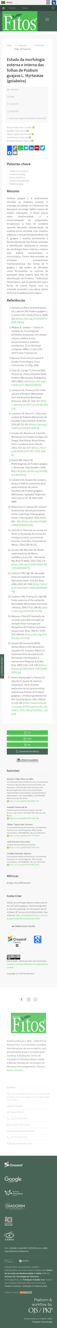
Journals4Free (11, 1251)
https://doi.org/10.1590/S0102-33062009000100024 (29, 668)
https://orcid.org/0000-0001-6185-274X (23, 801)
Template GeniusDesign (42, 1321)
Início (9, 45)
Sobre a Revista (15, 1070)
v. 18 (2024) (39, 45)
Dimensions (23, 1251)
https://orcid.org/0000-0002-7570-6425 (23, 835)
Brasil (9, 2)
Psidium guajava (15, 183)
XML (27, 745)
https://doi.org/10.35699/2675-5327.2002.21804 (28, 451)
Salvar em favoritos (27, 751)
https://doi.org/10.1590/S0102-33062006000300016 (29, 588)
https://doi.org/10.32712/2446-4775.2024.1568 (26, 118)
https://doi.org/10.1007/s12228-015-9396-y (29, 404)
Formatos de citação (23, 926)
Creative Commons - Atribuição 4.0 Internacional (26, 1286)
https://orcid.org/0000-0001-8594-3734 (23, 847)
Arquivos (23, 45)
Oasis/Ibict (23, 1248)
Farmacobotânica (16, 177)
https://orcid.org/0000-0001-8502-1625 (23, 865)
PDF (27, 732)
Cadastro (12, 8)
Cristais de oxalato (16, 174)
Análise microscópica (17, 171)
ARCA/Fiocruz (35, 1248)
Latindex (13, 1248)
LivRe (44, 1248)
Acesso (25, 8)
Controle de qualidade (18, 180)
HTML (27, 738)
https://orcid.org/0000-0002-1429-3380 (23, 818)
